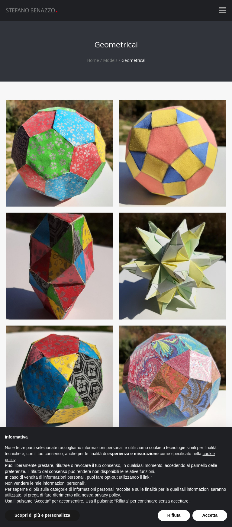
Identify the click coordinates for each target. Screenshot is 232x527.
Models (110, 60)
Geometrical (133, 60)
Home (93, 60)
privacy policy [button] (107, 495)
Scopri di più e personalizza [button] (42, 515)
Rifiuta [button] (174, 515)
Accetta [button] (210, 515)
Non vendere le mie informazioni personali (44, 483)
